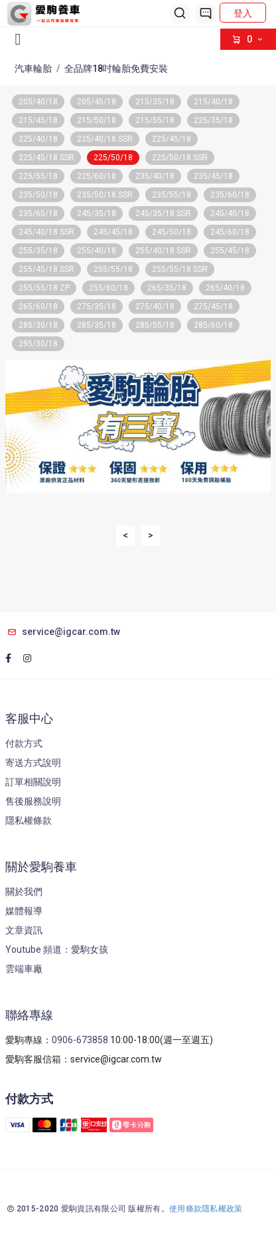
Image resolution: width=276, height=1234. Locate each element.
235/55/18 (171, 194)
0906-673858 (80, 1040)
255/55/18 (113, 269)
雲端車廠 (23, 968)
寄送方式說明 (33, 762)
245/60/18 (229, 232)
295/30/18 (38, 343)
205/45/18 (96, 101)
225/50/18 (113, 157)
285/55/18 (154, 325)
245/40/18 (229, 213)
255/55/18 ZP (44, 288)
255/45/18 (229, 250)
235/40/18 (154, 176)
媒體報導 (23, 911)
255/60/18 (108, 288)
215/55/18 (154, 120)
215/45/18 (38, 120)
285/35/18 (96, 325)
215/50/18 (96, 120)
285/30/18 (38, 325)
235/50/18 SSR (105, 194)
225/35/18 (213, 120)
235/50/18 (38, 194)
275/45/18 (213, 306)
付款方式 (23, 743)
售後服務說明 (33, 801)
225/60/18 (96, 176)
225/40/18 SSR (105, 139)
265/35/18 (166, 288)
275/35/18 (96, 306)
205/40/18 (38, 101)
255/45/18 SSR (46, 269)
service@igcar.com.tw (62, 631)
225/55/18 (38, 176)
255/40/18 (96, 250)
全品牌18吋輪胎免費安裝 (116, 68)
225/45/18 (171, 139)
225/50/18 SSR (180, 157)
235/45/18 (213, 176)
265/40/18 (225, 288)
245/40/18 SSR (46, 232)
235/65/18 (38, 213)
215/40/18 (213, 101)
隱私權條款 (28, 820)
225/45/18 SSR (46, 157)
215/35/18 (154, 101)
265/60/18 (38, 306)
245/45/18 (113, 232)
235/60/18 (229, 194)
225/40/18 (38, 139)
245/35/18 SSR (163, 213)
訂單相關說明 (33, 782)
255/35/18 (38, 250)
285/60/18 (213, 325)
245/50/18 (171, 232)
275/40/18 (154, 306)
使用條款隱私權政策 (206, 1208)
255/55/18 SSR (180, 269)
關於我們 (23, 891)
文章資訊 (23, 930)
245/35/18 (96, 213)
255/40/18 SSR (163, 250)
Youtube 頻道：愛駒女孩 (56, 949)
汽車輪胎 (33, 68)
